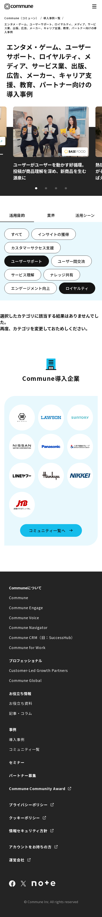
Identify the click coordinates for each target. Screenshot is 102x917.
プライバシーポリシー (28, 804)
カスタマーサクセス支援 (32, 247)
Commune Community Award (37, 788)
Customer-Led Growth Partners (38, 670)
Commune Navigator (28, 627)
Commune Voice (24, 617)
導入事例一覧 (51, 18)
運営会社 (17, 859)
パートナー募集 (22, 775)
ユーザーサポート (26, 261)
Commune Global (25, 680)
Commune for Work (27, 647)
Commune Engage (26, 607)
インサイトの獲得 (53, 234)
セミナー (17, 762)
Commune (18, 597)
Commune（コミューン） (21, 18)
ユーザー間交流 (71, 261)
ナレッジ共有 (61, 274)
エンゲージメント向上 (30, 288)
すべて (16, 234)
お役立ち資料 (20, 703)
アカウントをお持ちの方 (30, 846)
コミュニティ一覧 (24, 749)
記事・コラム (20, 713)
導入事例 (17, 739)
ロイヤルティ (77, 288)
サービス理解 (22, 274)
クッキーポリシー (24, 817)
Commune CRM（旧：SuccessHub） (42, 637)
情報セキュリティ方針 (28, 830)
